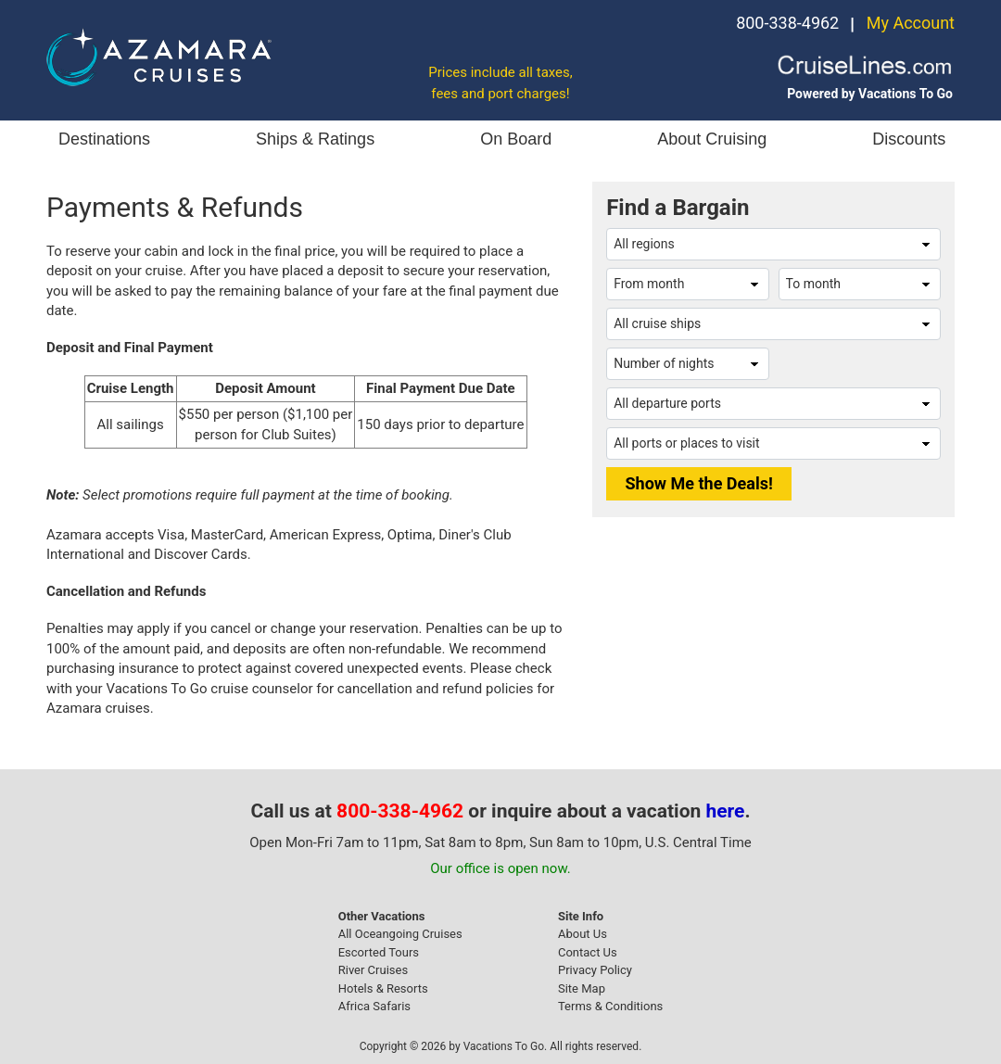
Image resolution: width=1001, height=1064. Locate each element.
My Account (911, 22)
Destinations (104, 139)
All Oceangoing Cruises (400, 934)
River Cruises (373, 970)
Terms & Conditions (610, 1006)
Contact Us (587, 952)
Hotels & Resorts (383, 988)
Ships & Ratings (315, 139)
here (725, 811)
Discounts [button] (908, 139)
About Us (582, 934)
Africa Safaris (374, 1006)
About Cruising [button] (712, 139)
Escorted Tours (378, 952)
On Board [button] (515, 139)
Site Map (581, 988)
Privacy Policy (595, 970)
